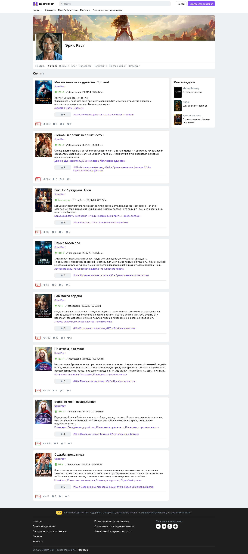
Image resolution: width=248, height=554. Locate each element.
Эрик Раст (60, 86)
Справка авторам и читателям (50, 531)
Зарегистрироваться (201, 4)
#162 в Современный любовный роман (94, 486)
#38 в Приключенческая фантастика (129, 275)
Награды (134, 66)
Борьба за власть (64, 215)
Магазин (85, 10)
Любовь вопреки (130, 215)
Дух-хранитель (72, 160)
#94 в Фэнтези (81, 222)
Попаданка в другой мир (81, 427)
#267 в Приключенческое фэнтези (124, 167)
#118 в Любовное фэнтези (87, 114)
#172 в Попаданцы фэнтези (121, 381)
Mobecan (83, 549)
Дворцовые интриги (109, 215)
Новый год (60, 480)
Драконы (79, 108)
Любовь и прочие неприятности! (78, 135)
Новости (37, 521)
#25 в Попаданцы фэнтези (124, 434)
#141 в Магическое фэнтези (88, 167)
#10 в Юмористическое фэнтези (91, 434)
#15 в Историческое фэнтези (89, 328)
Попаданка (86, 374)
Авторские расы (63, 268)
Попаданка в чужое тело (110, 427)
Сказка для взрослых (107, 480)
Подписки (100, 66)
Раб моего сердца (68, 296)
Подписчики (117, 66)
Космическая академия (86, 268)
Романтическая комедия (81, 480)
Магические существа (112, 160)
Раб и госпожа (104, 321)
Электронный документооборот (112, 531)
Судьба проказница (69, 454)
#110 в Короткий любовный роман (135, 486)
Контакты (38, 541)
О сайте (37, 536)
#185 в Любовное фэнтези (120, 328)
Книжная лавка (90, 160)
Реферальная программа (107, 10)
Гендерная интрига (85, 215)
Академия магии (63, 108)
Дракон (58, 160)
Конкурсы (50, 10)
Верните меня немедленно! (75, 402)
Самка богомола (67, 243)
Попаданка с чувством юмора (110, 374)
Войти (181, 4)
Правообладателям (44, 526)
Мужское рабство (84, 321)
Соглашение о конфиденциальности (114, 526)
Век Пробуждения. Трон (72, 190)
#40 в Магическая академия (89, 381)
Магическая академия (66, 374)
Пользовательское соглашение (111, 521)
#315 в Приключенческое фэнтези (109, 222)
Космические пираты (112, 268)
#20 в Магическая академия (118, 114)
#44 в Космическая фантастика (90, 275)
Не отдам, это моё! (69, 349)
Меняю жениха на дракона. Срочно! (81, 82)
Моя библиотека (68, 10)
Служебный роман (131, 480)
